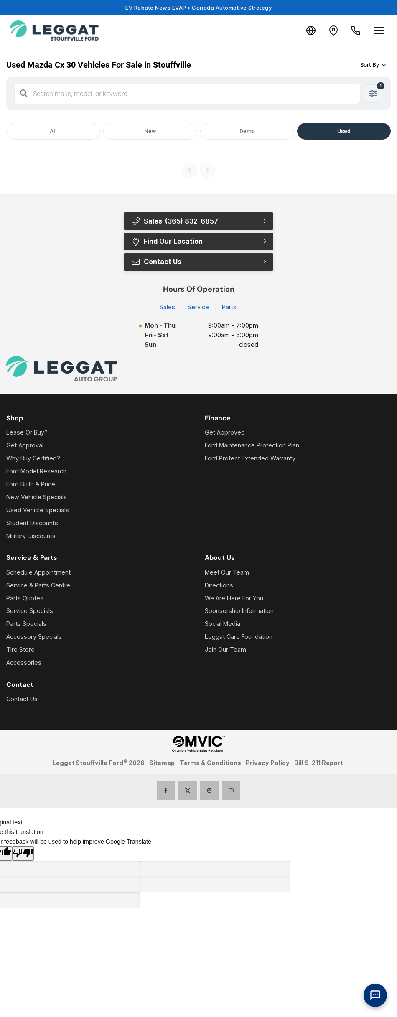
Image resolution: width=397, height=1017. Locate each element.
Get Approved (225, 432)
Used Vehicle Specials (37, 510)
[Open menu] (378, 30)
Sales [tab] (167, 307)
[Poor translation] (23, 854)
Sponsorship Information (239, 611)
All (53, 131)
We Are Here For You (234, 598)
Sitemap (162, 763)
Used (344, 131)
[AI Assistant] (375, 995)
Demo (247, 131)
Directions (219, 585)
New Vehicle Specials (36, 497)
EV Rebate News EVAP (198, 7)
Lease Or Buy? (27, 432)
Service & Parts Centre (38, 585)
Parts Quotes (24, 598)
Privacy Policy (268, 763)
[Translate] (304, 30)
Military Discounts (31, 536)
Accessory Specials (34, 637)
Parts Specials (26, 624)
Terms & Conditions (210, 763)
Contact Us (156, 262)
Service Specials (29, 611)
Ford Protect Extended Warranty (250, 458)
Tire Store (20, 650)
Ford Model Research (36, 471)
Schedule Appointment (38, 572)
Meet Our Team (227, 572)
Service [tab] (198, 307)
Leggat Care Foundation (238, 637)
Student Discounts (32, 523)
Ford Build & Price (30, 484)
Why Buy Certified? (33, 458)
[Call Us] (354, 30)
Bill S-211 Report (318, 763)
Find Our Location (167, 241)
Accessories (23, 663)
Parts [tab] (229, 307)
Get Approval (24, 445)
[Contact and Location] (329, 30)
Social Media (222, 624)
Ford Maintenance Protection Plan (252, 445)
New (150, 131)
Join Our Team (225, 650)
